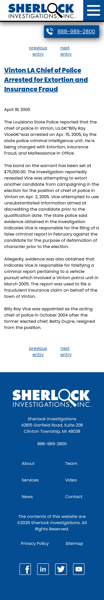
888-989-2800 (76, 31)
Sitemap (74, 543)
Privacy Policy (35, 543)
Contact (73, 497)
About (28, 463)
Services (30, 480)
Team (71, 463)
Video (71, 480)
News (27, 497)
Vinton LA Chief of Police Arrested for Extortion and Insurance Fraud (46, 80)
